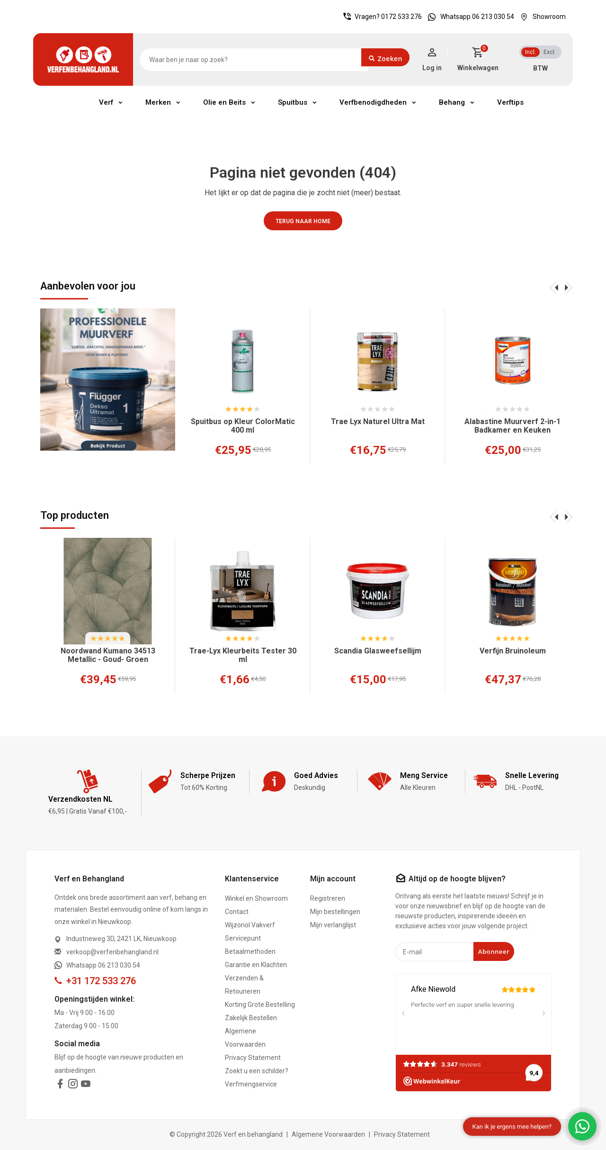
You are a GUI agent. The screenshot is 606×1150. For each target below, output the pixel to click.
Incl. (530, 52)
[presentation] (554, 287)
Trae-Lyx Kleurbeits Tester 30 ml (242, 655)
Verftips (510, 102)
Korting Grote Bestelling (260, 1004)
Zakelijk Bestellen (251, 1018)
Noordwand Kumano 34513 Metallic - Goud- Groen (108, 655)
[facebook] (60, 1085)
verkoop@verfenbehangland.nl (112, 952)
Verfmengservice (251, 1084)
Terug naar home (303, 221)
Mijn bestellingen (335, 911)
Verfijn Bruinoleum (513, 651)
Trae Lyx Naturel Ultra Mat (378, 421)
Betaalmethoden (250, 951)
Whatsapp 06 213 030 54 (468, 16)
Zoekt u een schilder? (256, 1071)
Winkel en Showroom (256, 898)
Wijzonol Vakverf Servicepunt (250, 931)
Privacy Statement (253, 1057)
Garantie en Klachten (256, 965)
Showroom (541, 16)
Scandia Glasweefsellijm (377, 651)
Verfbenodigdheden (373, 102)
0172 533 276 (401, 16)
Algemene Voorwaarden (245, 1037)
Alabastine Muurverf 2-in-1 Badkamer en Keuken (512, 426)
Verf (106, 102)
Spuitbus (292, 102)
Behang (452, 102)
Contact (237, 911)
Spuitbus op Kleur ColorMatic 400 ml (243, 426)
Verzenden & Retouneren (244, 984)
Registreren (327, 898)
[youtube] (85, 1085)
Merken (158, 102)
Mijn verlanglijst (333, 925)
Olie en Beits (224, 102)
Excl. (550, 52)
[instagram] (73, 1085)
